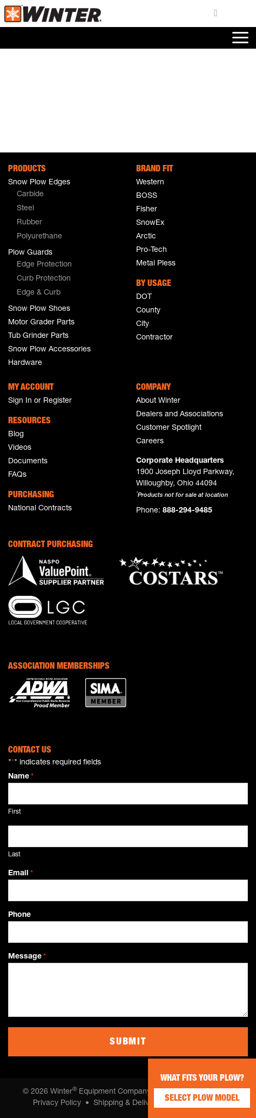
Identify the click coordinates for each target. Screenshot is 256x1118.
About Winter (158, 401)
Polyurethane (39, 237)
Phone (19, 915)
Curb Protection (44, 279)
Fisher (146, 210)
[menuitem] (64, 195)
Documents (28, 461)
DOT (144, 297)
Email (20, 874)
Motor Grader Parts (41, 323)
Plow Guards (30, 253)
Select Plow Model (202, 1099)
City (142, 324)
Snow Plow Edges (39, 183)
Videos (19, 448)
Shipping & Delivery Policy (138, 1103)
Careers (150, 441)
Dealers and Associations (179, 414)
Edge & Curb (38, 293)
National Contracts (40, 509)
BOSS (146, 196)
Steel (25, 208)
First (14, 812)
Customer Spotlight (168, 428)
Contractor (154, 338)
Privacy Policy (57, 1103)
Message (27, 957)
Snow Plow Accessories (49, 350)
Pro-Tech (151, 250)
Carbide (30, 194)
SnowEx (150, 223)
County (148, 311)
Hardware (25, 363)
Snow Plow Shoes (39, 309)
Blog (16, 434)
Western (150, 183)
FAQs (17, 475)
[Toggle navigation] (239, 38)
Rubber (29, 223)
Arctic (146, 237)
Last (14, 854)
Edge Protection (44, 265)
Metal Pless (156, 264)
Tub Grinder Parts (38, 336)
